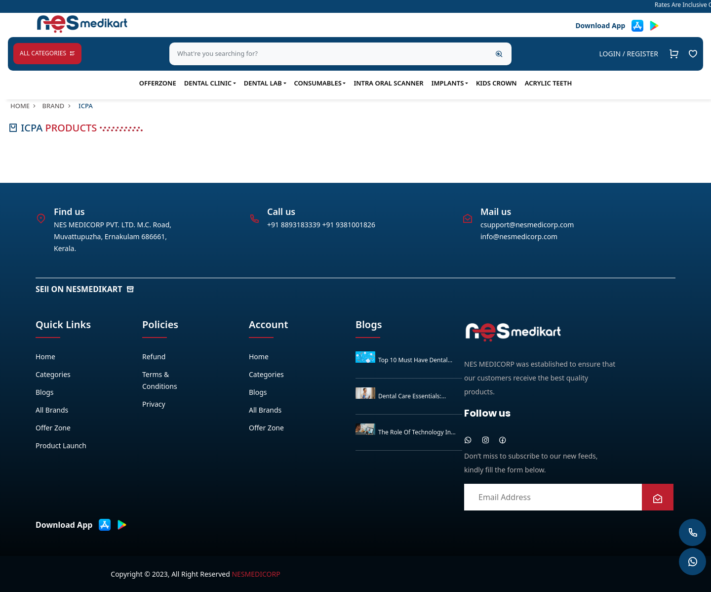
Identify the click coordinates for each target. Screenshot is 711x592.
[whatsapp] (468, 439)
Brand (57, 105)
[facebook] (503, 439)
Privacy (153, 404)
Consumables (318, 83)
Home (24, 105)
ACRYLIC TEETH (548, 83)
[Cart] (674, 53)
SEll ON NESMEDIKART (85, 289)
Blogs (45, 392)
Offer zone (53, 427)
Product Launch (61, 445)
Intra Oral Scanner (388, 83)
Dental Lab (263, 83)
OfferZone (157, 83)
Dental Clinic (208, 83)
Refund (153, 356)
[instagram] (485, 439)
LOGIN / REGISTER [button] (628, 53)
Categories (53, 374)
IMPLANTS (448, 83)
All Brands (52, 410)
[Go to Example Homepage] (693, 53)
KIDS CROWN (496, 83)
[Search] (499, 53)
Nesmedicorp (256, 574)
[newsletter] (657, 499)
